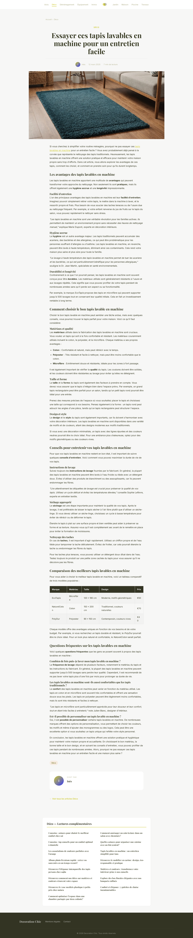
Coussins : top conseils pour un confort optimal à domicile (70, 843)
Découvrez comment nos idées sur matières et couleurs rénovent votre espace (70, 879)
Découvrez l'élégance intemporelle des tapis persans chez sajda (69, 870)
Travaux (145, 4)
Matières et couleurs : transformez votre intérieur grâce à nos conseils (119, 870)
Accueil (49, 19)
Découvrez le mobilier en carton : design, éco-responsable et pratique (122, 861)
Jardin (115, 4)
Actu (46, 4)
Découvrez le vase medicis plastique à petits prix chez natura (69, 888)
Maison (125, 4)
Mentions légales (52, 921)
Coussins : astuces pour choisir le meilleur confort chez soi (68, 834)
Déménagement (67, 4)
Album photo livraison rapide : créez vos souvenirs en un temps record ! (67, 861)
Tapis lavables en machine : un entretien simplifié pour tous (119, 852)
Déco (54, 4)
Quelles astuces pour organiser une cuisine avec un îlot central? (120, 843)
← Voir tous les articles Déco (64, 798)
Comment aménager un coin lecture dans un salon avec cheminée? (121, 834)
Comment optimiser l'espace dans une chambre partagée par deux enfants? (66, 897)
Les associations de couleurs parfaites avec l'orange (68, 852)
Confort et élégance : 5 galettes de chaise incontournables (119, 888)
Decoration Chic (30, 921)
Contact (67, 921)
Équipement (82, 4)
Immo (94, 4)
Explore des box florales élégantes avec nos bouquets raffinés (120, 879)
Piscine (135, 4)
